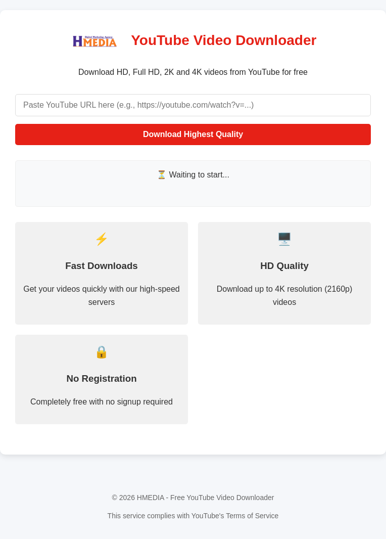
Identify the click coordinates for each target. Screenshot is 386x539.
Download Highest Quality (193, 134)
